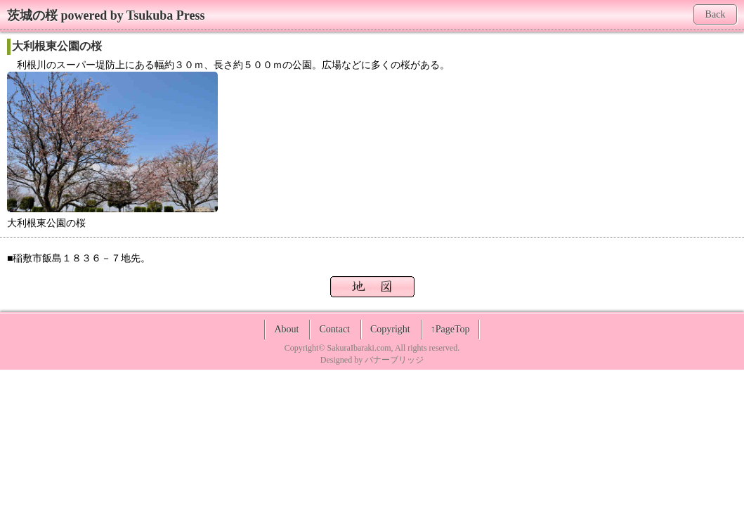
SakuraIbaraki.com (359, 348)
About (286, 329)
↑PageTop (450, 329)
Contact (334, 329)
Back (715, 14)
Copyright (390, 329)
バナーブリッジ (394, 360)
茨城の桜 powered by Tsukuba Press (105, 15)
